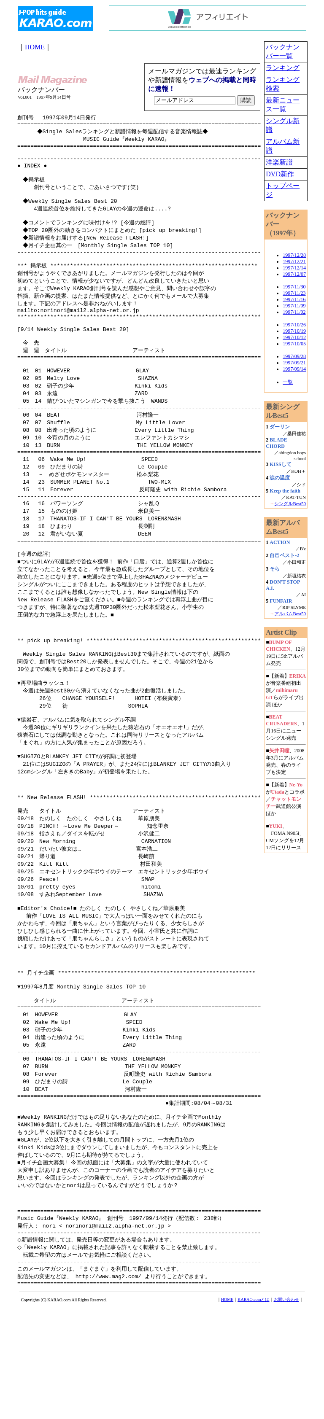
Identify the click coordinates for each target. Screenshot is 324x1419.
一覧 (288, 382)
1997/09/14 (294, 369)
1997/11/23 (294, 293)
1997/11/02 (294, 312)
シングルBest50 (290, 503)
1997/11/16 (294, 299)
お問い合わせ (286, 1411)
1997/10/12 (294, 337)
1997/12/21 (294, 261)
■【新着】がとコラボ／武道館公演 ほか (285, 799)
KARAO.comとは (253, 1411)
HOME (35, 47)
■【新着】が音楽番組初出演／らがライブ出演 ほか (286, 690)
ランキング (283, 67)
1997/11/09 (294, 306)
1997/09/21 (294, 363)
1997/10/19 (294, 331)
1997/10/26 (294, 325)
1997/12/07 (294, 274)
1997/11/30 (294, 287)
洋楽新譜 (279, 162)
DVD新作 (280, 174)
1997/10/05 (294, 344)
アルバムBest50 (290, 613)
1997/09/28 (294, 356)
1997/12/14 (294, 268)
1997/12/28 (294, 255)
